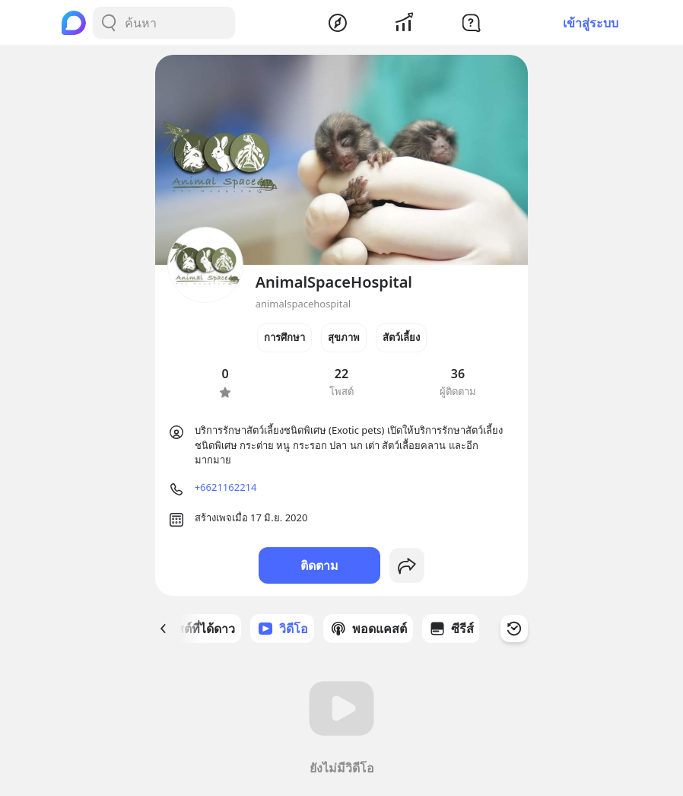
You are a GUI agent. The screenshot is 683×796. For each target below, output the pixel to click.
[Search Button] (108, 22)
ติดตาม (319, 565)
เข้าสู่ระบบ (590, 22)
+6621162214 (226, 487)
